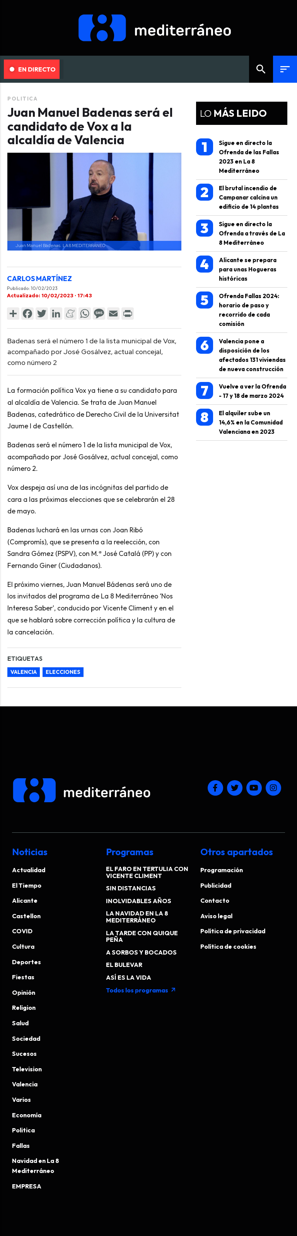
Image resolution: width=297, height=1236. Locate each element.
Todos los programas (141, 990)
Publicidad (215, 885)
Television (27, 1069)
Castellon (26, 916)
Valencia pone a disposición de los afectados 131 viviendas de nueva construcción (241, 355)
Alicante (25, 900)
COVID (22, 931)
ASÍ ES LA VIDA (128, 977)
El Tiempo (26, 885)
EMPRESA (26, 1186)
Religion (24, 1007)
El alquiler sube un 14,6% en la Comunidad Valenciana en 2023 (239, 422)
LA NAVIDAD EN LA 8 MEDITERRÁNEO (137, 916)
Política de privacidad (232, 931)
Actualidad (28, 870)
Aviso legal (216, 916)
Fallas (21, 1145)
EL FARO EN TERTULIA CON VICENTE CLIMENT (147, 872)
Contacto (214, 900)
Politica (22, 98)
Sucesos (24, 1053)
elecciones (63, 671)
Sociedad (26, 1038)
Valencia (25, 1084)
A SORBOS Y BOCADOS (141, 952)
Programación (221, 870)
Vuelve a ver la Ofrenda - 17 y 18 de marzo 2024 (241, 390)
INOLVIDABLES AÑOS (138, 901)
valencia (23, 671)
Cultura (23, 946)
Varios (21, 1099)
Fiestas (23, 977)
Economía (26, 1115)
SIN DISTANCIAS (131, 888)
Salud (20, 1023)
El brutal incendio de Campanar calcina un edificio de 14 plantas (237, 197)
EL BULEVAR (124, 964)
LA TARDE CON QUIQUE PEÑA (142, 936)
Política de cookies (228, 946)
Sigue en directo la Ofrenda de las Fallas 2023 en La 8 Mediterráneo (237, 156)
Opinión (23, 992)
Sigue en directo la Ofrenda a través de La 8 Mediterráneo (240, 233)
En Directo (33, 69)
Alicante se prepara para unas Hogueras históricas (236, 269)
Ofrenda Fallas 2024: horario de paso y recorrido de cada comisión (237, 309)
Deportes (26, 962)
